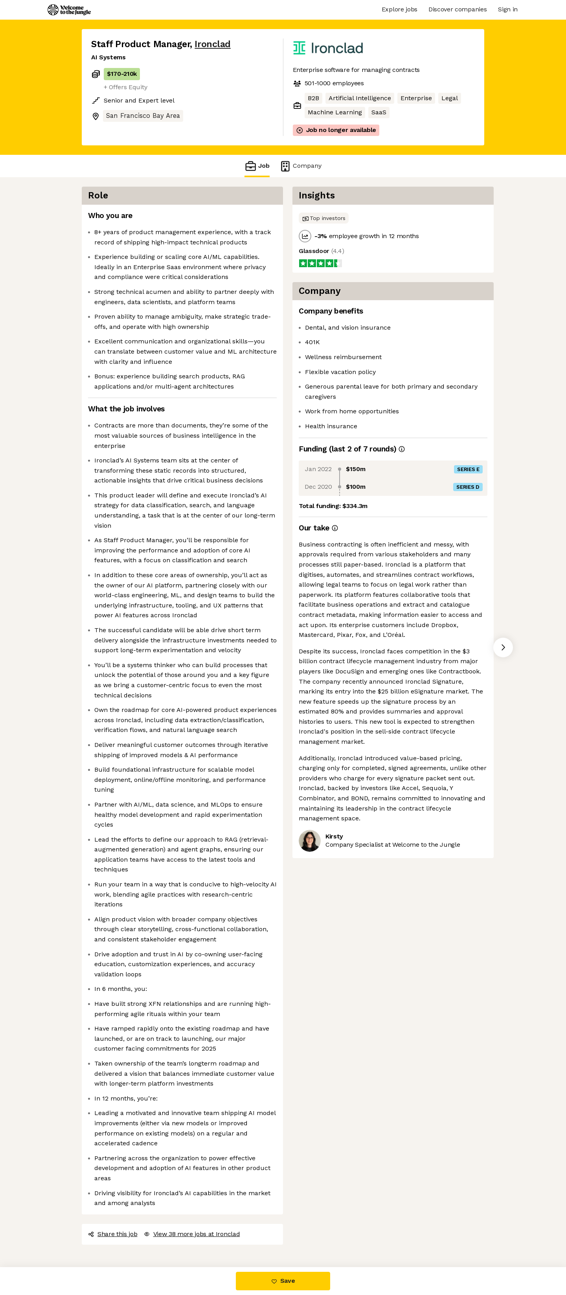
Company (300, 166)
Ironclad (212, 44)
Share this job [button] (113, 1234)
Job (257, 166)
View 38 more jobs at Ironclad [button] (192, 1234)
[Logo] (69, 9)
